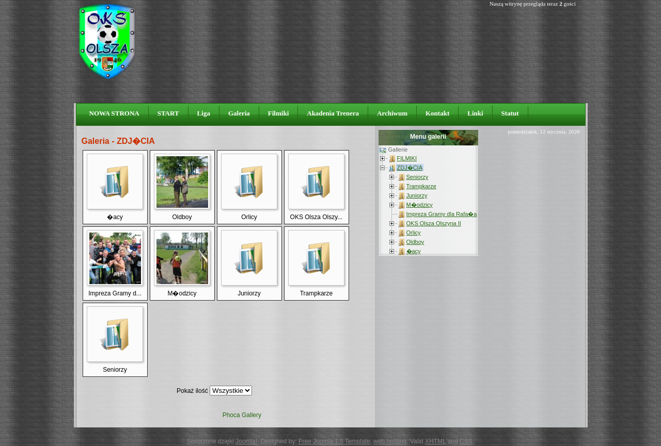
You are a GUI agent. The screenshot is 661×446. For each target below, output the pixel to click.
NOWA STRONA (114, 113)
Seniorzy (417, 177)
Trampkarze (421, 186)
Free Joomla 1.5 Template (334, 441)
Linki (475, 113)
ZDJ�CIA (410, 167)
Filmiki (278, 113)
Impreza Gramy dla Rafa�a (441, 214)
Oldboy (415, 242)
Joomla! (246, 441)
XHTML (435, 441)
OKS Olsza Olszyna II (433, 223)
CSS (466, 441)
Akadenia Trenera (333, 113)
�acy (413, 251)
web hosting (389, 441)
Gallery (251, 415)
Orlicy (413, 232)
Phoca (231, 415)
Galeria (239, 113)
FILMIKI (407, 158)
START (168, 113)
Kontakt (437, 113)
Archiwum (392, 113)
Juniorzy (417, 195)
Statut (510, 113)
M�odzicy (419, 205)
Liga (203, 113)
